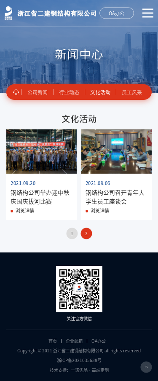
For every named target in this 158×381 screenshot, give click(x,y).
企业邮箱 (74, 341)
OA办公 (98, 341)
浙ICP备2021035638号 (79, 360)
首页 (52, 341)
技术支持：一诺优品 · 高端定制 (79, 370)
